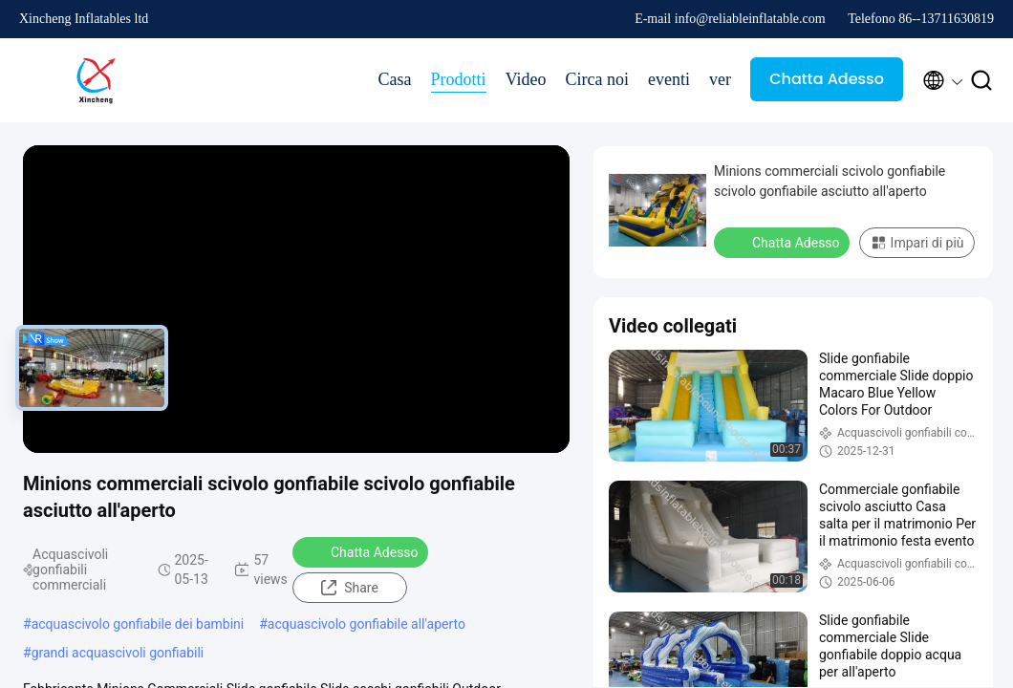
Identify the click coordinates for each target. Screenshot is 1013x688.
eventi (669, 79)
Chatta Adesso (826, 79)
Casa (395, 79)
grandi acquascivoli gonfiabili (118, 652)
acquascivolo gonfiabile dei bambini (138, 624)
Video (526, 79)
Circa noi (597, 79)
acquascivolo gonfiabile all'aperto (366, 624)
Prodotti (458, 79)
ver (720, 79)
